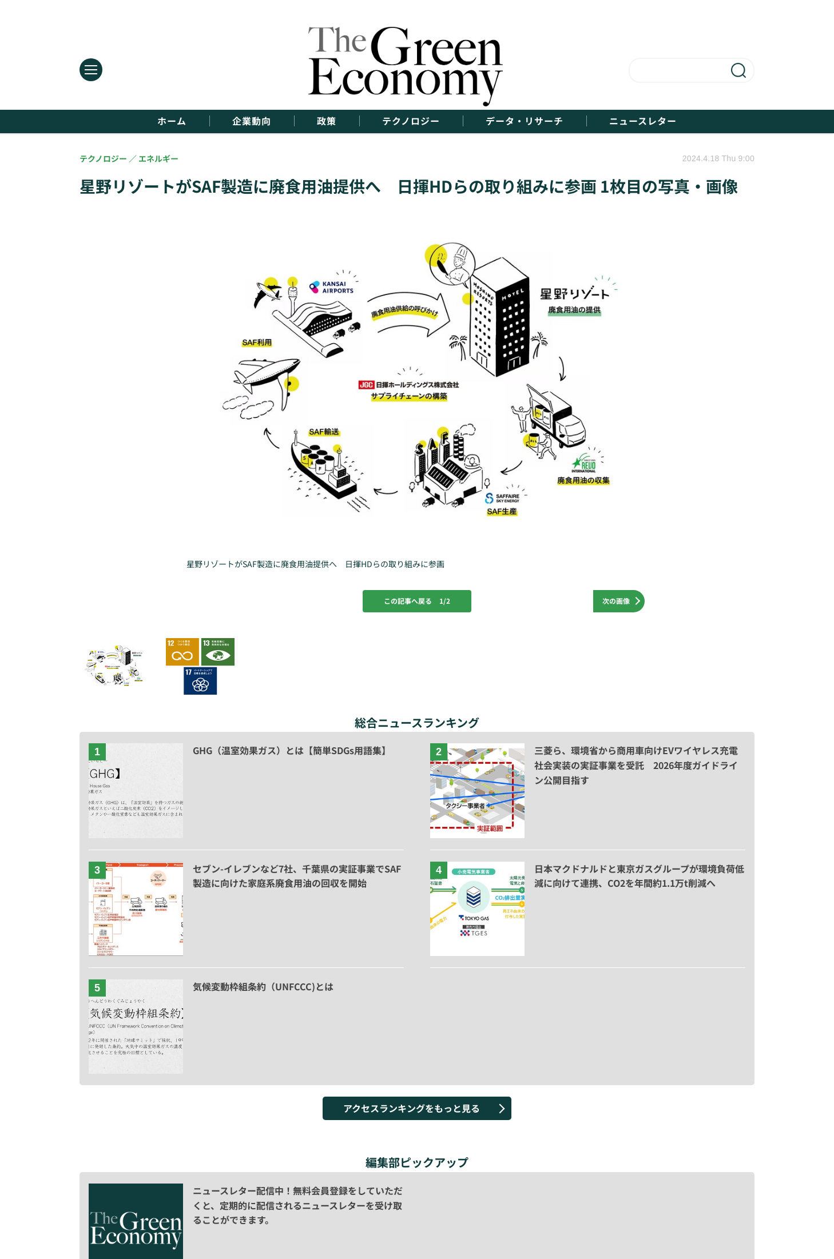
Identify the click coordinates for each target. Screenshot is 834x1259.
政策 (326, 120)
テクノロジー (411, 120)
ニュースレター (643, 120)
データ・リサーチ (524, 120)
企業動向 (251, 120)
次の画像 (616, 600)
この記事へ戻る (417, 600)
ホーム (171, 120)
